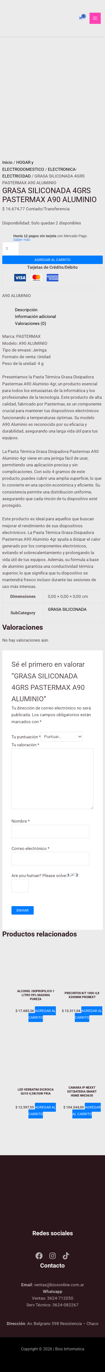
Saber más (21, 240)
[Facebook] (39, 1255)
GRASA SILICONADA (67, 609)
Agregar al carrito (52, 260)
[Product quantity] (10, 249)
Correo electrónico (30, 848)
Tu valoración (25, 744)
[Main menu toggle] (95, 18)
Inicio (7, 162)
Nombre (20, 821)
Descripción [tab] (26, 309)
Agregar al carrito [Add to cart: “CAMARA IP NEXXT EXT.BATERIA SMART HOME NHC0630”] (86, 1110)
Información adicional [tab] (35, 316)
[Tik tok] (66, 1255)
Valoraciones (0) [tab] (30, 323)
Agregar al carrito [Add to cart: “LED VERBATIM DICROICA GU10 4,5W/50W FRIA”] (42, 1110)
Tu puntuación (26, 736)
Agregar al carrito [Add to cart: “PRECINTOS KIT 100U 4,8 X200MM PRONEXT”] (88, 1014)
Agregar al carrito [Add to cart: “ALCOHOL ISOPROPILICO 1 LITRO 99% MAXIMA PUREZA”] (42, 1014)
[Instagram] (52, 1255)
